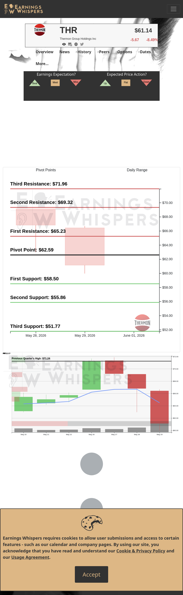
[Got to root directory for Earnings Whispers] (23, 9)
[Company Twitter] (81, 44)
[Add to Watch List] (63, 44)
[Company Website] (75, 44)
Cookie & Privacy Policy (140, 551)
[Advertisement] (91, 134)
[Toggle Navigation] (173, 9)
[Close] (91, 574)
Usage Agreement (30, 557)
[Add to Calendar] (69, 44)
